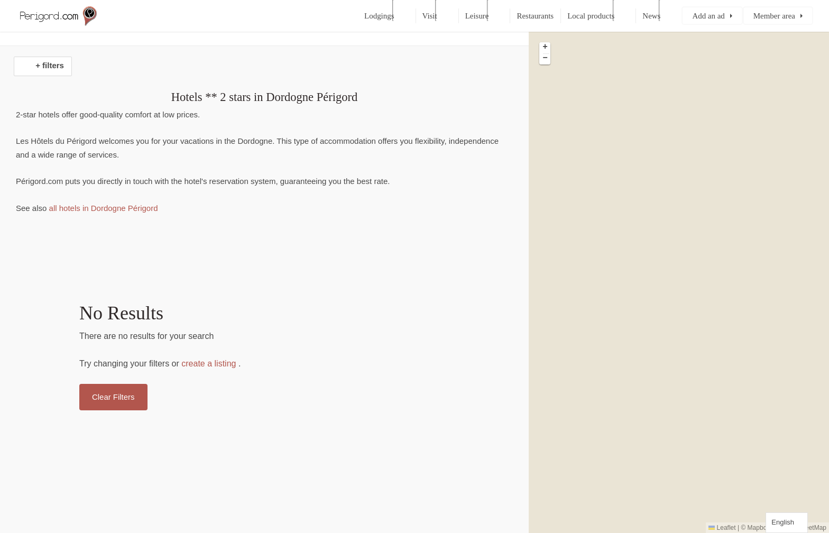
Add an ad (708, 16)
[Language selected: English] (787, 522)
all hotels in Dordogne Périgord (102, 208)
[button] (544, 47)
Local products (590, 16)
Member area (774, 16)
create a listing (208, 363)
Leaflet (721, 527)
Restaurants (535, 16)
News (651, 16)
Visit (429, 16)
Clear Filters (113, 396)
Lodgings (379, 16)
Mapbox (759, 527)
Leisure (477, 16)
